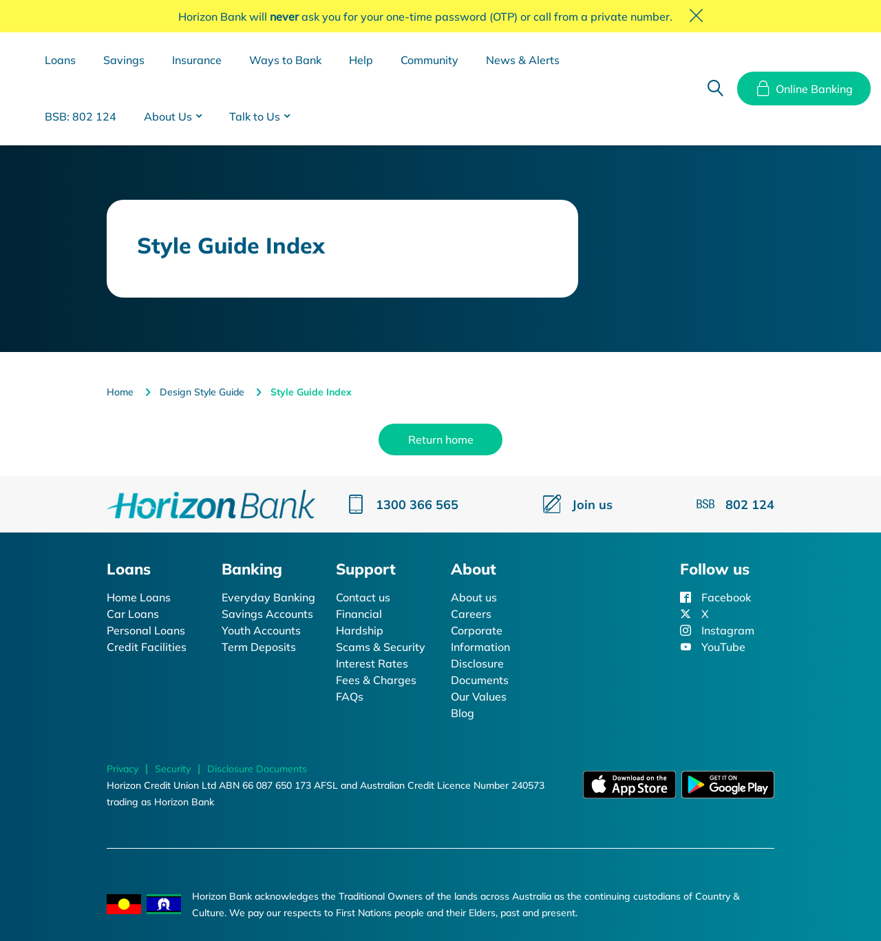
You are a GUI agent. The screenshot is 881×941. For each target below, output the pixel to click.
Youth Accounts (261, 630)
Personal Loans (146, 630)
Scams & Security (380, 647)
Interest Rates (372, 663)
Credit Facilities (147, 647)
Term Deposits (259, 647)
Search (715, 88)
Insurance (197, 60)
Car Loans (133, 614)
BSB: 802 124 (80, 116)
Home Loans (139, 597)
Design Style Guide (202, 392)
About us (474, 597)
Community (429, 60)
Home (120, 392)
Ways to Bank (285, 60)
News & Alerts (523, 60)
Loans (60, 60)
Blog (462, 713)
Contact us (363, 597)
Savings (124, 60)
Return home (441, 439)
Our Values (479, 696)
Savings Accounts (267, 614)
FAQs (349, 696)
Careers (471, 614)
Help (361, 60)
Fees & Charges (376, 680)
